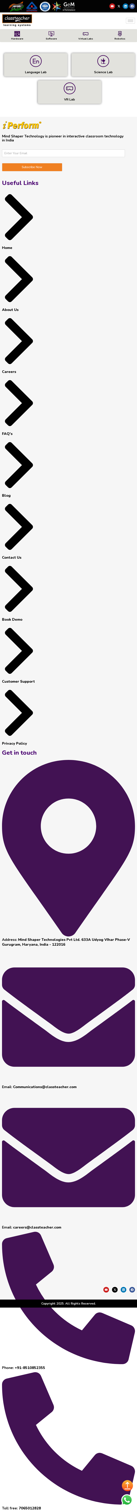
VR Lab (69, 99)
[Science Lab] (103, 61)
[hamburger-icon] (130, 21)
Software (51, 38)
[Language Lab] (36, 61)
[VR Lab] (70, 88)
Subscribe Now (32, 167)
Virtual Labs (85, 38)
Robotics (120, 38)
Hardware (17, 38)
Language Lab (36, 72)
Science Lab (103, 72)
